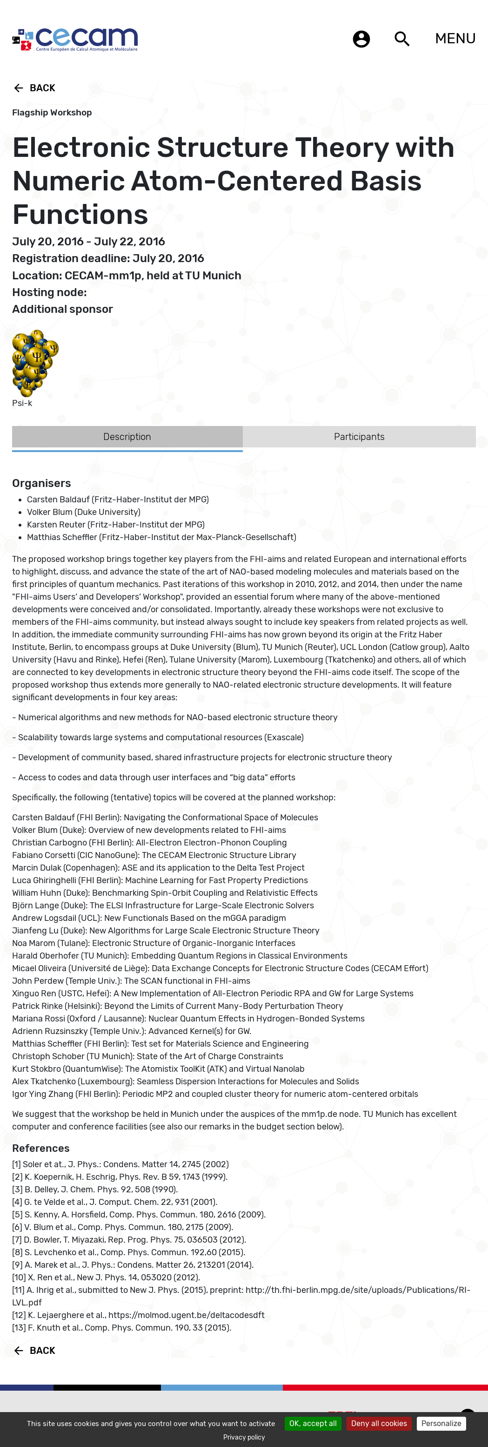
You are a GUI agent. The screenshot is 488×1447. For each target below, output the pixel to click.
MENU (455, 38)
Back (33, 88)
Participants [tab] (359, 436)
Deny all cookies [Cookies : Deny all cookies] (379, 1423)
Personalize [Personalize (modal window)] (441, 1423)
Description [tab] (127, 436)
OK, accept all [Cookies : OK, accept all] (313, 1423)
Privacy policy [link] (244, 1437)
